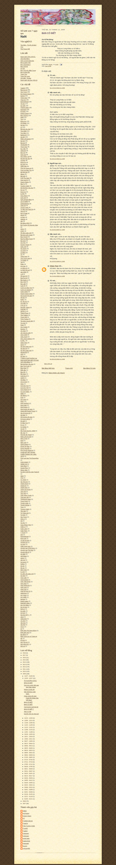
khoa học (23, 121)
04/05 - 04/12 (28, 780)
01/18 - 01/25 (28, 794)
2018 (24, 653)
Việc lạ (22, 519)
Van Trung (23, 517)
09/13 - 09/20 (28, 743)
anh (21, 534)
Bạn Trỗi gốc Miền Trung (28, 70)
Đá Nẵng (23, 634)
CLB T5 (22, 286)
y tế (21, 274)
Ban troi (22, 152)
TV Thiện (23, 480)
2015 (24, 660)
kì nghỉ (22, 572)
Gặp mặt (23, 197)
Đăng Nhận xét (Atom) (57, 373)
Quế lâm (23, 309)
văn (21, 221)
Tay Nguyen (24, 482)
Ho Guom (23, 248)
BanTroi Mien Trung (26, 239)
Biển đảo (23, 370)
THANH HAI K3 (28, 821)
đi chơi (22, 640)
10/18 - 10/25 (28, 734)
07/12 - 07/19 (28, 762)
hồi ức (22, 568)
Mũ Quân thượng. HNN (27, 431)
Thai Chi (23, 100)
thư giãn (23, 149)
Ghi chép (23, 399)
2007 (24, 803)
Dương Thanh (24, 244)
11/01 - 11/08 (28, 732)
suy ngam (23, 595)
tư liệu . (22, 340)
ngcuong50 (26, 848)
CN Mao (23, 380)
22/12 (22, 344)
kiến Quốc (23, 570)
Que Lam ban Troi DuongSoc (29, 458)
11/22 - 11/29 (28, 725)
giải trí (22, 558)
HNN (22, 117)
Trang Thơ (23, 74)
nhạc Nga (23, 583)
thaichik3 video (25, 603)
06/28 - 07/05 (28, 766)
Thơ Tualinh (24, 315)
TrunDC (25, 828)
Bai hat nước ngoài (26, 235)
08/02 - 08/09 (28, 755)
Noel (21, 440)
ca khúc (22, 160)
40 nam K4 (23, 276)
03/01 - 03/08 (28, 789)
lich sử (22, 190)
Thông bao (23, 256)
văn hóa (23, 623)
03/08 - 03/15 (28, 787)
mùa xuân (23, 577)
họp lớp (22, 266)
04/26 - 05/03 (28, 778)
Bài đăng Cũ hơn (89, 368)
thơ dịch (23, 164)
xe (21, 628)
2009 (24, 674)
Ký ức (22, 425)
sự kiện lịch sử (25, 270)
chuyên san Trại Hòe (26, 550)
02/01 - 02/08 (28, 792)
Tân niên (23, 511)
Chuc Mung (24, 195)
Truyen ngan (24, 207)
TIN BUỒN (23, 145)
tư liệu (22, 193)
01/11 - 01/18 (28, 796)
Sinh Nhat (23, 466)
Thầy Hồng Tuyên (26, 495)
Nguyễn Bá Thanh (26, 434)
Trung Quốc (24, 501)
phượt (22, 215)
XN (21, 521)
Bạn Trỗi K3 (24, 115)
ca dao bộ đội (24, 540)
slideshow (23, 593)
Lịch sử (22, 305)
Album (22, 174)
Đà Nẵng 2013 (25, 223)
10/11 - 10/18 (28, 736)
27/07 (22, 231)
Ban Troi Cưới (24, 366)
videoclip (23, 150)
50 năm (22, 356)
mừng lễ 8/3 (24, 579)
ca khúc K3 (23, 542)
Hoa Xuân (23, 405)
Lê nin (22, 429)
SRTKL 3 (23, 311)
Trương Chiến (24, 509)
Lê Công (23, 250)
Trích (22, 507)
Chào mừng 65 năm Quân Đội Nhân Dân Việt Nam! (31, 698)
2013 (24, 664)
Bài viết (22, 176)
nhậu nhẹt (23, 587)
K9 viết (22, 421)
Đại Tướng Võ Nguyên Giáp (29, 225)
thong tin (23, 192)
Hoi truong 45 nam (26, 295)
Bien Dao (23, 368)
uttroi (22, 617)
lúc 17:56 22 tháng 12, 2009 (57, 88)
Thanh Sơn (23, 487)
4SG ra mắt (27, 711)
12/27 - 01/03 (28, 676)
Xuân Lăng (23, 528)
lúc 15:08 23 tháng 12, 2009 (57, 229)
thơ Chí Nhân (24, 605)
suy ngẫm (23, 597)
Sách (22, 476)
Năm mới (23, 442)
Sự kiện (22, 105)
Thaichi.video (24, 107)
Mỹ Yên (22, 433)
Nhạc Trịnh (23, 438)
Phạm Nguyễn (24, 448)
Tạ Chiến (23, 260)
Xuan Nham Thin (25, 525)
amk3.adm (26, 838)
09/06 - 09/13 (28, 746)
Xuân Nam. (24, 530)
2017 (24, 655)
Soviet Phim (24, 468)
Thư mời (23, 493)
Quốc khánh (24, 462)
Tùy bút (22, 323)
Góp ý (22, 401)
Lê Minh (23, 252)
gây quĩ (22, 560)
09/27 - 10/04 (28, 741)
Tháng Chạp (24, 313)
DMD (22, 393)
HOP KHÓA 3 (24, 403)
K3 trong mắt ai (25, 419)
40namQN (23, 352)
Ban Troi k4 (24, 237)
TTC (21, 478)
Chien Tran (54, 266)
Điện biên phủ (24, 632)
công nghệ (23, 335)
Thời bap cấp (24, 497)
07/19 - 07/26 (28, 759)
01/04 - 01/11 (28, 799)
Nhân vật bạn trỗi (25, 436)
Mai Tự (22, 184)
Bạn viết (23, 284)
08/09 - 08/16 (28, 752)
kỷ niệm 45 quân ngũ (27, 574)
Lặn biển (23, 303)
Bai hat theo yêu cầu (26, 364)
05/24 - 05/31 (28, 773)
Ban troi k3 (23, 90)
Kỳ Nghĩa (23, 427)
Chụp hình (23, 382)
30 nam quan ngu (25, 346)
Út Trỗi (22, 68)
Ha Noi (22, 125)
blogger (22, 329)
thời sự (22, 609)
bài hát (22, 141)
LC (21, 127)
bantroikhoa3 (24, 101)
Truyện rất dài (24, 505)
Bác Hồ (22, 372)
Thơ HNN (23, 131)
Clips (22, 384)
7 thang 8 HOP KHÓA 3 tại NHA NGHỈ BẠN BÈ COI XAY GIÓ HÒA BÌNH (29, 360)
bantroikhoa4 (24, 536)
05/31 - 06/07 (28, 771)
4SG (21, 354)
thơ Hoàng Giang (25, 94)
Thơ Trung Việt (25, 49)
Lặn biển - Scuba (25, 78)
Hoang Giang (24, 182)
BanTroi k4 (23, 278)
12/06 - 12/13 (28, 720)
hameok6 (26, 843)
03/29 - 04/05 (28, 782)
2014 (24, 662)
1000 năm (23, 166)
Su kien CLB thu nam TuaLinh (29, 472)
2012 (24, 667)
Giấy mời (23, 246)
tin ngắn (23, 611)
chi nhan (23, 331)
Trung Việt (23, 317)
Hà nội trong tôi (25, 413)
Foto (21, 397)
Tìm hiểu (23, 133)
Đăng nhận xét (48, 363)
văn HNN (23, 272)
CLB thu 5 (23, 376)
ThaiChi (25, 823)
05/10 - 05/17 (28, 776)
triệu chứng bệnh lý (26, 339)
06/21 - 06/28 (28, 769)
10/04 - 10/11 (28, 739)
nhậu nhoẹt (24, 337)
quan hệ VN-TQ (25, 591)
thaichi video (24, 601)
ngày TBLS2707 (25, 581)
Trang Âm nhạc (25, 76)
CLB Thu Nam (24, 178)
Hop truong (23, 407)
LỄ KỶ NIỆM (24, 201)
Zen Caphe (23, 327)
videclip (22, 219)
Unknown (26, 833)
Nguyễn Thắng (25, 307)
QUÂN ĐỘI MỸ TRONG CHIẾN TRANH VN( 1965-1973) (28, 454)
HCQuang (26, 813)
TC (21, 254)
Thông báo (23, 98)
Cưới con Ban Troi (26, 288)
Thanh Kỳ (23, 485)
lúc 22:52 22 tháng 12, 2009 (57, 158)
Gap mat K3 (24, 180)
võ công (22, 621)
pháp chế (23, 589)
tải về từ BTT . (24, 615)
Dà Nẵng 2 (23, 395)
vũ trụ (22, 626)
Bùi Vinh (23, 241)
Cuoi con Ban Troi (26, 170)
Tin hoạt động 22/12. (30, 680)
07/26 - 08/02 (28, 757)
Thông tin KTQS (25, 489)
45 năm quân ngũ (25, 233)
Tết (21, 262)
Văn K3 (22, 211)
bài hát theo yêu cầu (26, 188)
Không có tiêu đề (29, 689)
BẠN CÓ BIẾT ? (29, 709)
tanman (22, 599)
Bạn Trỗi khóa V (25, 64)
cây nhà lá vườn (25, 333)
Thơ (21, 119)
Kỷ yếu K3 (23, 301)
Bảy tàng (23, 374)
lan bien (22, 575)
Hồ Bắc (22, 415)
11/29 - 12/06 (28, 722)
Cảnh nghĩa (24, 291)
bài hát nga (23, 172)
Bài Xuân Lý (24, 280)
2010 (24, 671)
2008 (24, 801)
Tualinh (22, 88)
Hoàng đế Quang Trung (27, 411)
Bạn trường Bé (25, 72)
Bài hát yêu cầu (25, 129)
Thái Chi (23, 205)
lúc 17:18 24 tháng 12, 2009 (57, 276)
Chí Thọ (23, 242)
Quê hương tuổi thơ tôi (31, 707)
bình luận (23, 538)
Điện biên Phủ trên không (28, 630)
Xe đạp (22, 523)
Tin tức (22, 103)
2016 (24, 657)
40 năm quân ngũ (25, 350)
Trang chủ (69, 368)
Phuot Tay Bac (25, 446)
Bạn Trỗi (23, 282)
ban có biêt (23, 213)
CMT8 (22, 378)
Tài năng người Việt (26, 321)
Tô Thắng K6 (24, 513)
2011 (24, 669)
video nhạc (23, 342)
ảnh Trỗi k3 (24, 642)
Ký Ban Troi (24, 423)
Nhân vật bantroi (25, 139)
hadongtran (26, 841)
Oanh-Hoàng (24, 444)
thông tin (23, 162)
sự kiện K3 (23, 268)
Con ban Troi (24, 385)
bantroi (22, 96)
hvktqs (22, 564)
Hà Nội (22, 137)
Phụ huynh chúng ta (26, 450)
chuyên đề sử (24, 552)
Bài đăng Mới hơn (48, 368)
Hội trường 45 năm (26, 417)
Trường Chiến (24, 186)
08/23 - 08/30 (28, 748)
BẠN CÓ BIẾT (28, 683)
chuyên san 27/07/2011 (27, 548)
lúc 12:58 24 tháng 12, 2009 (57, 261)
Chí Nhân (23, 123)
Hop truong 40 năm (26, 409)
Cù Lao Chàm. (25, 391)
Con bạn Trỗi (24, 387)
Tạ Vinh (22, 515)
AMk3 (25, 811)
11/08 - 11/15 (28, 729)
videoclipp (23, 619)
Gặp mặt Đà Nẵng (26, 199)
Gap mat (23, 154)
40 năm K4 (23, 348)
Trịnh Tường (24, 319)
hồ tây (22, 566)
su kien (22, 217)
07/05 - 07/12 (28, 764)
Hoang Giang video (26, 293)
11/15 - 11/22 (28, 727)
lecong (25, 846)
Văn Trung (23, 92)
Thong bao (23, 147)
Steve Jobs (23, 470)
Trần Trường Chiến (29, 826)
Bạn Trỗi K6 (24, 66)
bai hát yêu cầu (25, 158)
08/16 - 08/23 (28, 750)
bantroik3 (23, 109)
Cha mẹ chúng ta (25, 168)
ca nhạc (22, 544)
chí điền (22, 554)
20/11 (22, 229)
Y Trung (22, 532)
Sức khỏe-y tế (24, 156)
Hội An (22, 297)
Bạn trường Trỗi (25, 62)
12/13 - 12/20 (28, 718)
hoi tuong (23, 562)
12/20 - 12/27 (28, 678)
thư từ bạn (23, 607)
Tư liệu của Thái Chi (26, 209)
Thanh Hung (24, 483)
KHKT (22, 299)
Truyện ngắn (24, 503)
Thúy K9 (23, 491)
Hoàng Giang (24, 113)
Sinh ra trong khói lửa (27, 60)
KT (24, 818)
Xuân (22, 264)
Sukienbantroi (24, 203)
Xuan (22, 325)
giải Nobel (23, 556)
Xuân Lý (23, 526)
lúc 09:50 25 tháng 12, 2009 (57, 359)
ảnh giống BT (24, 644)
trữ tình (22, 613)
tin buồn (23, 111)
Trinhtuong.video (25, 499)
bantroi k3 (23, 135)
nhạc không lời (25, 585)
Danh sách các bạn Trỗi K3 (28, 80)
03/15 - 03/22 (28, 785)
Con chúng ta (24, 389)
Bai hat (22, 143)
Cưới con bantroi (25, 290)
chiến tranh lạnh (25, 546)
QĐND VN (23, 464)
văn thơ (22, 624)
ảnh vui (22, 646)
